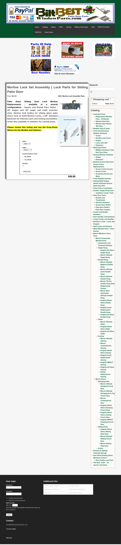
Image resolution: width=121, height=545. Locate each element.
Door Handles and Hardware (104, 217)
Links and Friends (75, 493)
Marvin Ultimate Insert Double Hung (106, 271)
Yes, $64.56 (27, 159)
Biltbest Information (81, 27)
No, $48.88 (27, 156)
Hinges (98, 140)
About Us (47, 493)
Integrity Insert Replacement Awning (105, 357)
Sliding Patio (103, 427)
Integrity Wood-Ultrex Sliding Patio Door (106, 431)
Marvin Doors (101, 379)
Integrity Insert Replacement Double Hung (105, 310)
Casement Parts (99, 114)
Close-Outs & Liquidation (102, 188)
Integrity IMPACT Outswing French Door (106, 422)
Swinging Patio (103, 381)
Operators (99, 145)
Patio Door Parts (99, 195)
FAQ (93, 27)
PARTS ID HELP (104, 27)
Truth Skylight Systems (102, 178)
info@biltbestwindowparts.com (17, 525)
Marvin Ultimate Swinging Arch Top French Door (107, 393)
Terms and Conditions (52, 486)
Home (37, 27)
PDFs (61, 27)
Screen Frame (101, 171)
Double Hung (103, 260)
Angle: (24, 147)
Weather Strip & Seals (101, 128)
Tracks (98, 136)
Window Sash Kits (102, 121)
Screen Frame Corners (104, 169)
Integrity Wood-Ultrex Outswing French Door (106, 407)
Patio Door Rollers (103, 207)
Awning (101, 336)
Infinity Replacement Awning (105, 374)
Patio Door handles (103, 210)
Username (9, 485)
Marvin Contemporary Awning (105, 345)
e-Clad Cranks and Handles (103, 219)
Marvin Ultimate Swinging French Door (106, 386)
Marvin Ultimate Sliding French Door (106, 439)
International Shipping (77, 489)
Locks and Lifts (101, 143)
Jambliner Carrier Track (104, 193)
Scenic (100, 448)
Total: (107, 104)
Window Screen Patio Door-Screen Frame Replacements (103, 164)
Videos (53, 27)
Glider (100, 319)
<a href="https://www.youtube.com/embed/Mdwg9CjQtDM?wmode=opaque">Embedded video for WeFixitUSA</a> (18, 50)
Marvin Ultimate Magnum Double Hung (106, 264)
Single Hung (102, 248)
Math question (11, 503)
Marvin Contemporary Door (105, 400)
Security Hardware (103, 202)
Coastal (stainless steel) (30, 154)
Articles (68, 27)
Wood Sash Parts (99, 147)
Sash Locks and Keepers (102, 226)
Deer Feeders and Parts (104, 460)
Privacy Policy (74, 486)
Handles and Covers (103, 138)
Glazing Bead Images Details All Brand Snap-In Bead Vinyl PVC (102, 183)
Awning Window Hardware (103, 155)
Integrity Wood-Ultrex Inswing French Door (106, 415)
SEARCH (38, 32)
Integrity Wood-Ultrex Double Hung (106, 302)
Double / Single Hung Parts (103, 190)
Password (9, 491)
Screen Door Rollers (103, 205)
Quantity (25, 163)
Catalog (45, 27)
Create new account (15, 498)
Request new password (16, 500)
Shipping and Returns (52, 489)
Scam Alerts (49, 32)
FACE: (24, 141)
